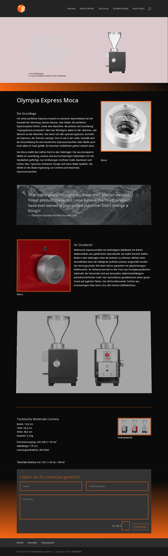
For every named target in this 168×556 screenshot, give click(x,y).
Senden (140, 526)
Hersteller (87, 8)
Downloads (121, 8)
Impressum (48, 542)
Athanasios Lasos (41, 551)
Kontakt (139, 8)
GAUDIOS (76, 551)
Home (72, 8)
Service (104, 8)
